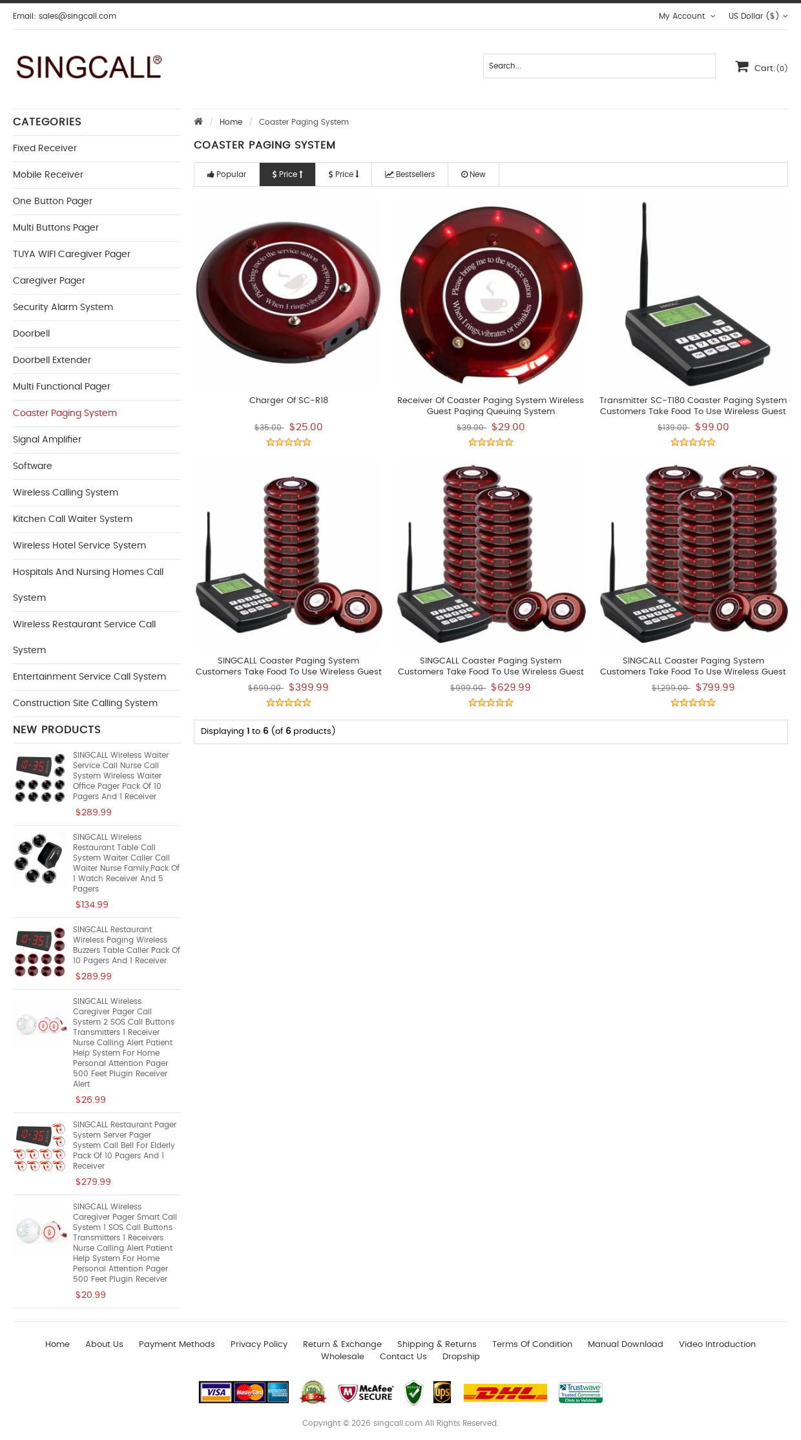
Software (32, 466)
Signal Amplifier (47, 439)
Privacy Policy (259, 1345)
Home (231, 122)
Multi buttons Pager (56, 228)
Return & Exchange (342, 1345)
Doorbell (31, 334)
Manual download (625, 1345)
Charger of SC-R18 (288, 401)
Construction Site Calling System (85, 703)
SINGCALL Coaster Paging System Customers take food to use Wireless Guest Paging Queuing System (491, 672)
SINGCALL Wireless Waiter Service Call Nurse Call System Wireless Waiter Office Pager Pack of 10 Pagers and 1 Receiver (121, 775)
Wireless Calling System (65, 492)
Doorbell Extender (52, 360)
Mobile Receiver (48, 175)
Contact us (403, 1357)
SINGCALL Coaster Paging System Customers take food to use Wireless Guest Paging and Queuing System (289, 672)
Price (287, 174)
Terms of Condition (532, 1345)
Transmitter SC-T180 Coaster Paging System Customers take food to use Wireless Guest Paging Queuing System (693, 412)
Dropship (461, 1357)
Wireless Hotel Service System (79, 545)
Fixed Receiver (45, 148)
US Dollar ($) (758, 16)
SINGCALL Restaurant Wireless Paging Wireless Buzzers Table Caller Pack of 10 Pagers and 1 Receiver (126, 945)
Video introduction (717, 1345)
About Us (104, 1345)
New (473, 174)
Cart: (761, 66)
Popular (226, 174)
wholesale (342, 1357)
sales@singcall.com (77, 16)
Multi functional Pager (61, 386)
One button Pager (52, 201)
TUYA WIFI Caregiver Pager (71, 254)
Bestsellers (410, 174)
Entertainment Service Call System (89, 677)
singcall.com (397, 1423)
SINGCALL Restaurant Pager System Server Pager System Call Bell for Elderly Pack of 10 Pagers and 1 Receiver (124, 1145)
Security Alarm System (63, 307)
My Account (687, 16)
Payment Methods (177, 1345)
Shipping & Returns (437, 1345)
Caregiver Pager (49, 281)
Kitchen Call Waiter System (72, 519)
